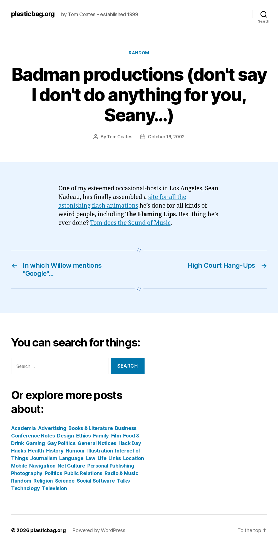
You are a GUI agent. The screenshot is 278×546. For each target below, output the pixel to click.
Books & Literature (90, 428)
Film (116, 436)
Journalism (43, 458)
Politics (53, 473)
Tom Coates (119, 136)
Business (125, 428)
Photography (27, 473)
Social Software (96, 481)
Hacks (18, 451)
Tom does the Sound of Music (130, 223)
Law (90, 458)
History (55, 451)
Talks (123, 481)
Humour (75, 451)
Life (102, 458)
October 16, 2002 (166, 136)
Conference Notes (33, 436)
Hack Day (129, 443)
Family (101, 436)
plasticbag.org (32, 14)
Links (114, 458)
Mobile (19, 466)
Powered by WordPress (98, 530)
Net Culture (71, 466)
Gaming (35, 443)
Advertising (52, 428)
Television (54, 488)
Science (65, 481)
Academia (23, 428)
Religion (43, 481)
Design (65, 436)
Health (36, 451)
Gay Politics (61, 443)
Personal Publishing (110, 466)
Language (71, 458)
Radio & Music (121, 473)
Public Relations (83, 473)
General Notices (97, 443)
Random (139, 52)
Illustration (100, 451)
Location (133, 458)
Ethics (83, 436)
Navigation (42, 466)
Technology (25, 488)
